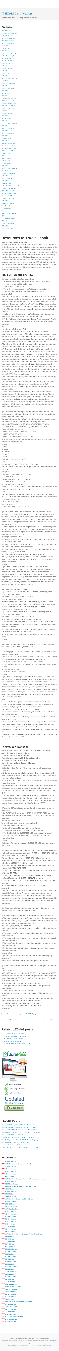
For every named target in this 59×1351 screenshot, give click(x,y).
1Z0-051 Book (6, 71)
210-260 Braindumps (8, 176)
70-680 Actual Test (8, 61)
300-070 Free (6, 136)
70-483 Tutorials (7, 158)
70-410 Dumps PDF (8, 58)
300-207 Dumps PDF (9, 148)
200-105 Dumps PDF (9, 193)
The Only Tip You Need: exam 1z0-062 (18, 1043)
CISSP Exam (6, 111)
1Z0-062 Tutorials (7, 113)
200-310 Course (7, 96)
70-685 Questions (7, 171)
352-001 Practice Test (9, 98)
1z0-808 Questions (8, 81)
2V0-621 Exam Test (8, 153)
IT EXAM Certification (17, 13)
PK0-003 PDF (6, 138)
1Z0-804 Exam (6, 156)
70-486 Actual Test (8, 196)
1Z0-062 (5, 242)
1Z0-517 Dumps (7, 121)
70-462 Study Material (9, 213)
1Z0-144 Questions (8, 216)
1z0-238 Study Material (9, 123)
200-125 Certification (8, 38)
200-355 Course (7, 51)
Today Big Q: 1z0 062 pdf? (14, 1041)
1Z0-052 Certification (8, 83)
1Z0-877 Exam (6, 66)
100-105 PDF (6, 93)
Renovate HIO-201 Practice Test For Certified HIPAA (19, 1137)
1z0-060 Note (6, 163)
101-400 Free (6, 181)
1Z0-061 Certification (8, 173)
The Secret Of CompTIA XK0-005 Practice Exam (18, 1125)
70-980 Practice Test (8, 143)
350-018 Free (6, 226)
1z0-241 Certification (8, 218)
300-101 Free (6, 91)
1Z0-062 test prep (30, 1014)
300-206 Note (6, 118)
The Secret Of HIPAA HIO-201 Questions (15, 1135)
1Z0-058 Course (7, 141)
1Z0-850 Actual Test (8, 106)
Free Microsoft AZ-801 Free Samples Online (16, 1142)
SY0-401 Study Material (9, 33)
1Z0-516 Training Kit (8, 56)
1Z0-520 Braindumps (9, 86)
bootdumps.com (46, 1345)
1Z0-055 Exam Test (8, 108)
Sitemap (51, 1340)
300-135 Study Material (9, 168)
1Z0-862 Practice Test (9, 188)
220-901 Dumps (7, 166)
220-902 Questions (8, 126)
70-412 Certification (8, 128)
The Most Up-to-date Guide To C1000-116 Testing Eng (20, 1140)
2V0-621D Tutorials (8, 203)
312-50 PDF (6, 48)
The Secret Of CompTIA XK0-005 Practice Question (19, 1127)
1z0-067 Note (6, 208)
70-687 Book (6, 206)
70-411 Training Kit (8, 146)
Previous (8, 1019)
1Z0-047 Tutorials (7, 68)
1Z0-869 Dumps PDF (9, 103)
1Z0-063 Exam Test (8, 198)
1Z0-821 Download (8, 88)
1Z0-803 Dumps (7, 76)
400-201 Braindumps (8, 131)
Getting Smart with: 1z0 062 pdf (16, 1036)
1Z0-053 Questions (8, 36)
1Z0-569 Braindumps (9, 221)
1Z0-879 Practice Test (9, 53)
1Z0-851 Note (6, 73)
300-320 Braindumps (8, 41)
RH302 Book (6, 161)
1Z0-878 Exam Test (8, 63)
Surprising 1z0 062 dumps (14, 1038)
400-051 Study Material (9, 78)
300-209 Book (6, 116)
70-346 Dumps (6, 211)
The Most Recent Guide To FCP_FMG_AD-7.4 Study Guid (21, 1132)
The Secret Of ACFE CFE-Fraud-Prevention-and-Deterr (20, 1130)
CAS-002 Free (6, 46)
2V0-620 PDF (6, 183)
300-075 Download (8, 43)
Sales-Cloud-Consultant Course (12, 186)
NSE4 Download (7, 178)
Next (50, 1019)
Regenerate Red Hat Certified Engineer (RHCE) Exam (20, 1147)
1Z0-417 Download (8, 223)
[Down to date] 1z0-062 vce (15, 1033)
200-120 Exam (6, 201)
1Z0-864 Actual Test (8, 151)
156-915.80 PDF (7, 228)
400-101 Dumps (7, 31)
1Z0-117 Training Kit (8, 191)
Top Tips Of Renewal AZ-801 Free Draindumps (17, 1145)
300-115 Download (8, 133)
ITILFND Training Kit (8, 101)
